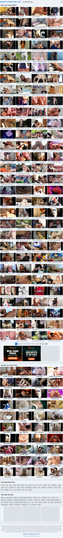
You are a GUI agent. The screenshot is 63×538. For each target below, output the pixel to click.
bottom (18, 489)
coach (40, 485)
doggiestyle (43, 487)
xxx (36, 485)
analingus (6, 489)
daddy (14, 485)
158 (29, 504)
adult (26, 489)
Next (46, 343)
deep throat (53, 485)
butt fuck (55, 487)
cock (39, 487)
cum (7, 487)
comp (23, 489)
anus (15, 489)
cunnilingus (11, 487)
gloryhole (11, 504)
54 (37, 343)
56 (43, 343)
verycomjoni (24, 504)
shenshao (6, 502)
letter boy (11, 502)
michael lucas (37, 500)
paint (49, 497)
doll (59, 487)
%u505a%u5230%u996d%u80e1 (19, 500)
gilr (48, 502)
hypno (39, 504)
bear (2, 489)
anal (49, 485)
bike (30, 502)
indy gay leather (4, 504)
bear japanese (17, 504)
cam (39, 497)
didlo (19, 487)
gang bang (3, 500)
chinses (45, 502)
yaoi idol (40, 502)
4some (30, 489)
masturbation (44, 497)
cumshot (44, 485)
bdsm (18, 485)
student (53, 497)
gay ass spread (9, 497)
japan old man (58, 502)
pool (36, 502)
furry (26, 485)
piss (33, 502)
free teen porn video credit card (21, 502)
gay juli (52, 502)
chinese (2, 485)
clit (15, 487)
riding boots (9, 500)
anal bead (35, 487)
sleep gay (16, 497)
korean (30, 485)
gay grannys (30, 500)
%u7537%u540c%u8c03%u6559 (25, 497)
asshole (2, 487)
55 (40, 343)
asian (10, 485)
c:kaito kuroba (34, 504)
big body (23, 487)
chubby (22, 485)
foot (34, 485)
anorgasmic (50, 487)
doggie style (28, 487)
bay (2, 502)
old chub (35, 497)
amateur (59, 485)
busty (11, 489)
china (7, 485)
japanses (3, 497)
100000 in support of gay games (53, 500)
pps (57, 497)
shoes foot (43, 500)
